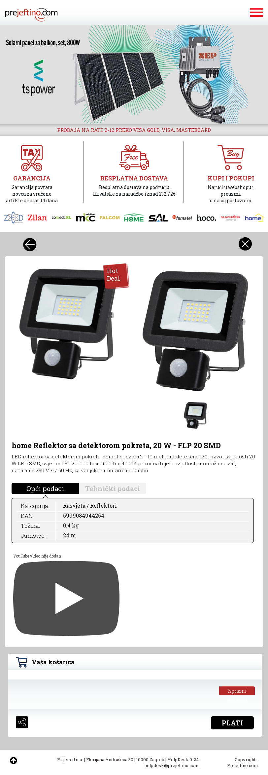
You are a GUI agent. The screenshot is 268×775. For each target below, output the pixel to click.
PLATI (232, 722)
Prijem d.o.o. (70, 759)
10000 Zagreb (150, 759)
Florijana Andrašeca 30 (109, 759)
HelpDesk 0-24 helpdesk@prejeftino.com (171, 762)
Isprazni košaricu (237, 691)
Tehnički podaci (112, 488)
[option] (134, 74)
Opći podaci (45, 488)
